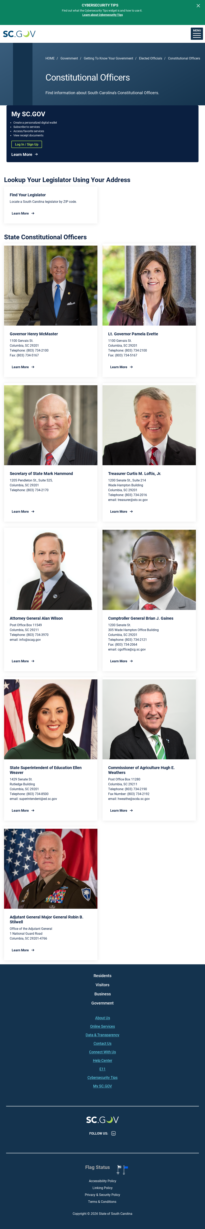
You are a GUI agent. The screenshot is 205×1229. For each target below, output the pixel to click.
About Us (102, 1017)
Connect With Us (102, 1051)
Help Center (102, 1060)
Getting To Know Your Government (108, 58)
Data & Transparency (102, 1034)
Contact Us (102, 1043)
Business (102, 993)
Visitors (102, 984)
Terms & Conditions (102, 1201)
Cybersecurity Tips (102, 1077)
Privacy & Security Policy (102, 1194)
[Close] (198, 5)
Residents (102, 975)
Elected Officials (150, 58)
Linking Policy (103, 1188)
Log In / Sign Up (26, 144)
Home (50, 58)
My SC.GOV (102, 1085)
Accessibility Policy (102, 1181)
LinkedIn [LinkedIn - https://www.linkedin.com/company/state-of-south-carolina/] (113, 1133)
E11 (102, 1068)
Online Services (102, 1026)
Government (69, 58)
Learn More (21, 154)
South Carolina (19, 34)
